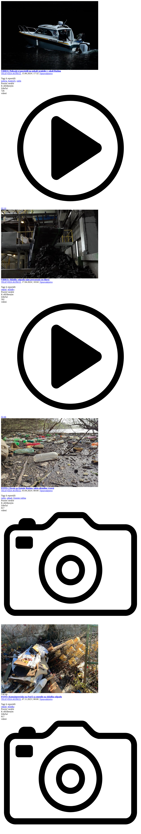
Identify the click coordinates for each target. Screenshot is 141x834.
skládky (11, 289)
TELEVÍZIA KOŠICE (11, 73)
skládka (11, 706)
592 (4, 300)
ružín (19, 81)
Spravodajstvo (46, 73)
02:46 (70, 416)
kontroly (12, 81)
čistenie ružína (19, 498)
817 (4, 509)
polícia (4, 81)
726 (4, 92)
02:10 (70, 207)
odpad (3, 289)
